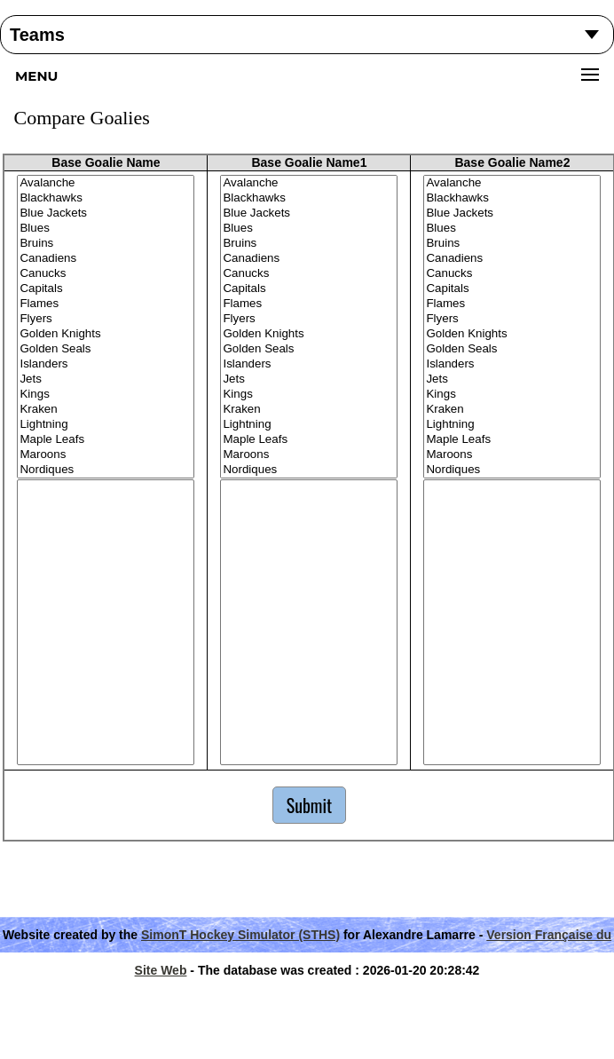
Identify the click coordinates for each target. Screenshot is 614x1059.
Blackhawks (105, 198)
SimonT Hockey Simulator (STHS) (240, 935)
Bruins (105, 243)
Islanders (105, 364)
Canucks (105, 273)
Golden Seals (105, 349)
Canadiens (105, 258)
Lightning (105, 424)
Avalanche (105, 183)
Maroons (105, 454)
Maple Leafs (105, 439)
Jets (105, 379)
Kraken (105, 409)
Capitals (105, 288)
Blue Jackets (105, 213)
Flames (105, 304)
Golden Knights (105, 334)
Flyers (105, 319)
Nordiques (105, 470)
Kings (105, 394)
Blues (105, 228)
